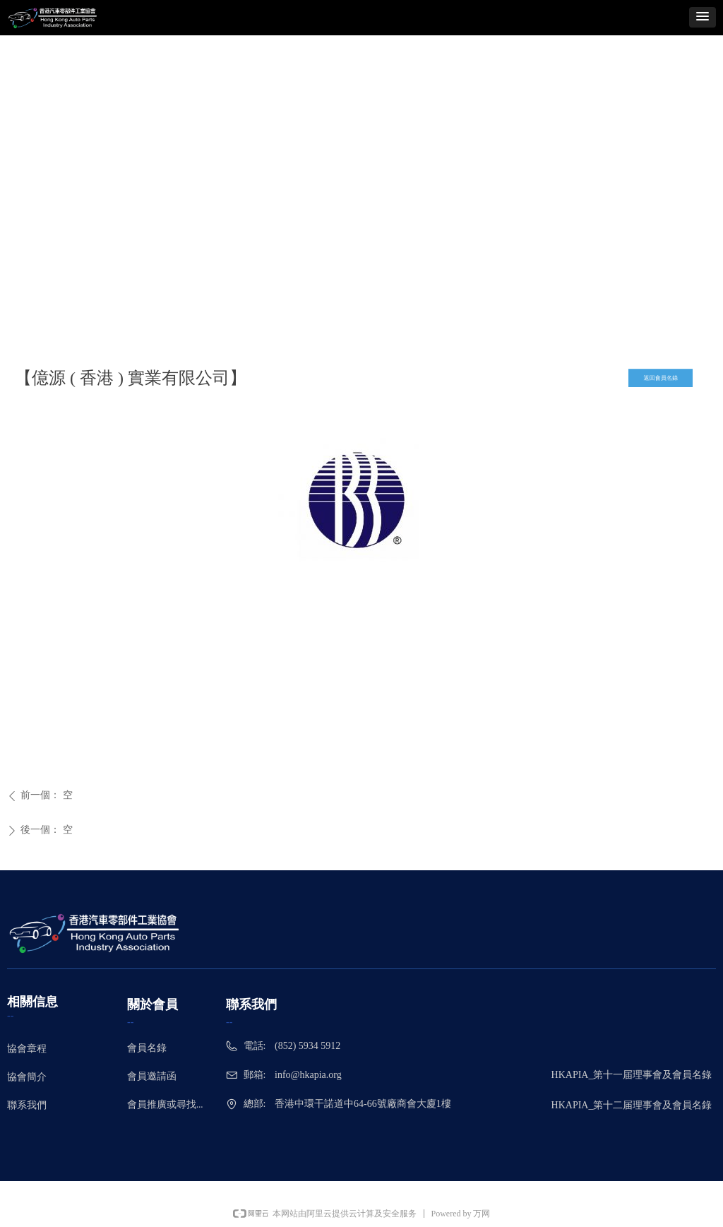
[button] (702, 17)
